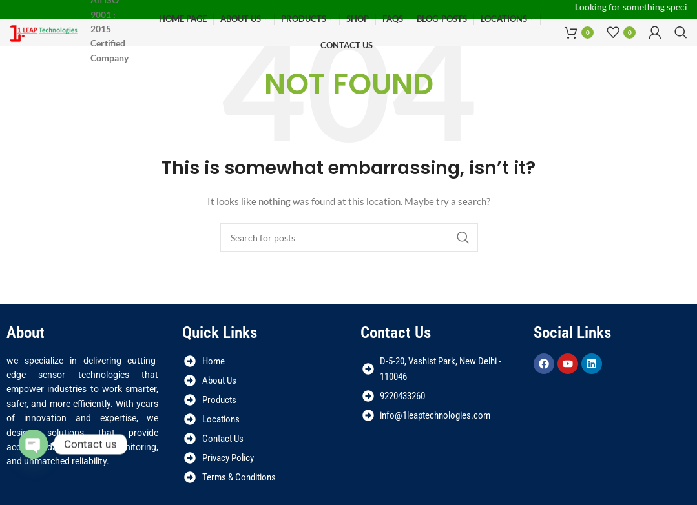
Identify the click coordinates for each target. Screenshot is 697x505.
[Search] (681, 33)
